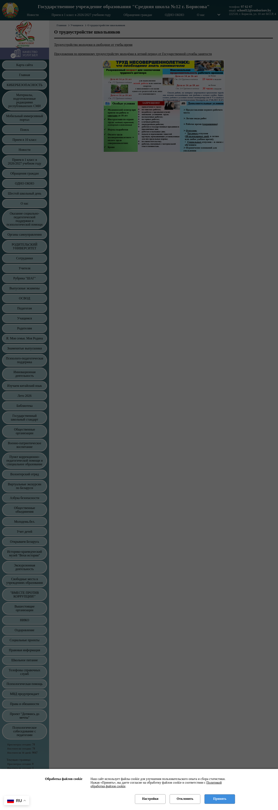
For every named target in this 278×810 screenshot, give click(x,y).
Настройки (150, 798)
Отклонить (185, 798)
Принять (219, 798)
